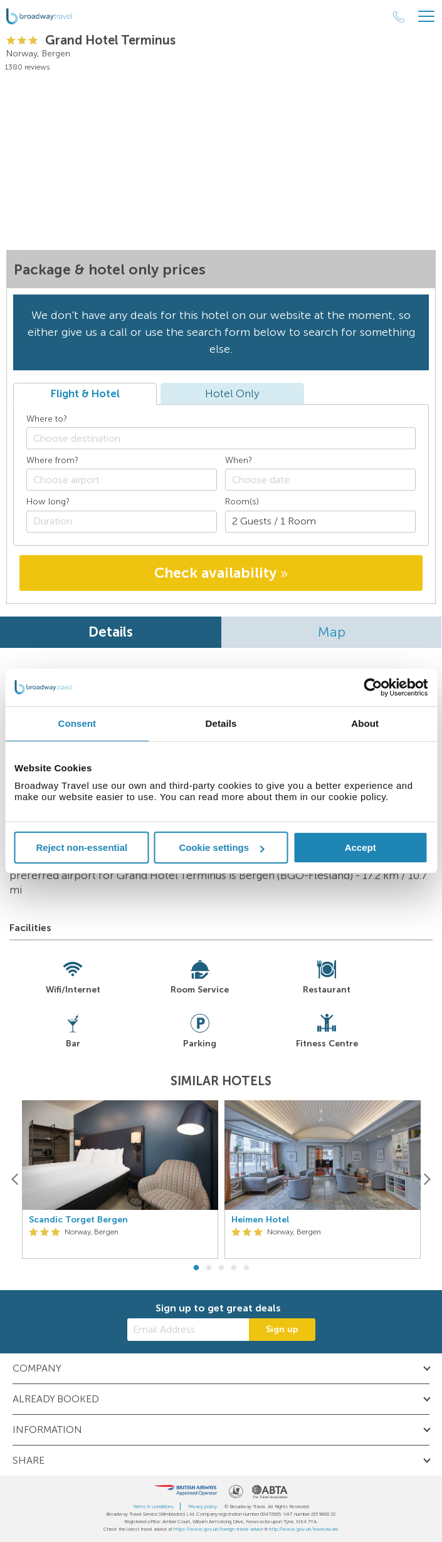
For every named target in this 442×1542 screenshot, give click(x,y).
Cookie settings (221, 847)
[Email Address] (188, 1329)
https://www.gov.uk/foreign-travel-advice (218, 1529)
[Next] (427, 1179)
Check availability (221, 572)
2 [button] (209, 1268)
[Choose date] (320, 480)
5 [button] (246, 1268)
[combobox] (221, 438)
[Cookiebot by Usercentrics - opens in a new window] (373, 687)
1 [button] (196, 1268)
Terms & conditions (153, 1506)
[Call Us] (398, 17)
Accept (360, 847)
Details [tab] (221, 723)
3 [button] (221, 1268)
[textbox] (227, 438)
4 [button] (234, 1268)
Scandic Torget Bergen (78, 1220)
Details (110, 631)
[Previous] (15, 1179)
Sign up (282, 1329)
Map (331, 631)
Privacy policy (202, 1506)
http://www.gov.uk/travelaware (303, 1529)
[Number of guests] (320, 522)
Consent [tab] (77, 723)
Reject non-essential (81, 847)
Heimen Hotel (260, 1220)
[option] (120, 1179)
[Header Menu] (426, 16)
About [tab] (365, 723)
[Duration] (121, 522)
